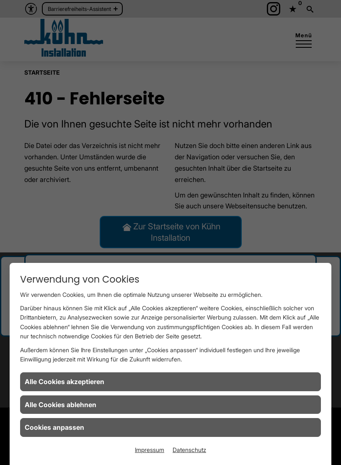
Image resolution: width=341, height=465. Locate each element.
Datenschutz (189, 449)
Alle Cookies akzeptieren (64, 381)
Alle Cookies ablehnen (60, 404)
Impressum (149, 449)
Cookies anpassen (54, 427)
